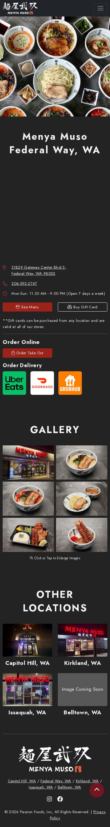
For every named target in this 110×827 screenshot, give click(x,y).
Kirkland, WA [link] (87, 781)
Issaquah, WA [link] (41, 787)
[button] (28, 462)
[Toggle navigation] (100, 8)
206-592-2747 (24, 283)
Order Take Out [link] (27, 353)
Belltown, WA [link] (69, 787)
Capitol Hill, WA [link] (22, 781)
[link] (20, 8)
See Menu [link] (27, 307)
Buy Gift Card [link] (82, 307)
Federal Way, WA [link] (55, 781)
